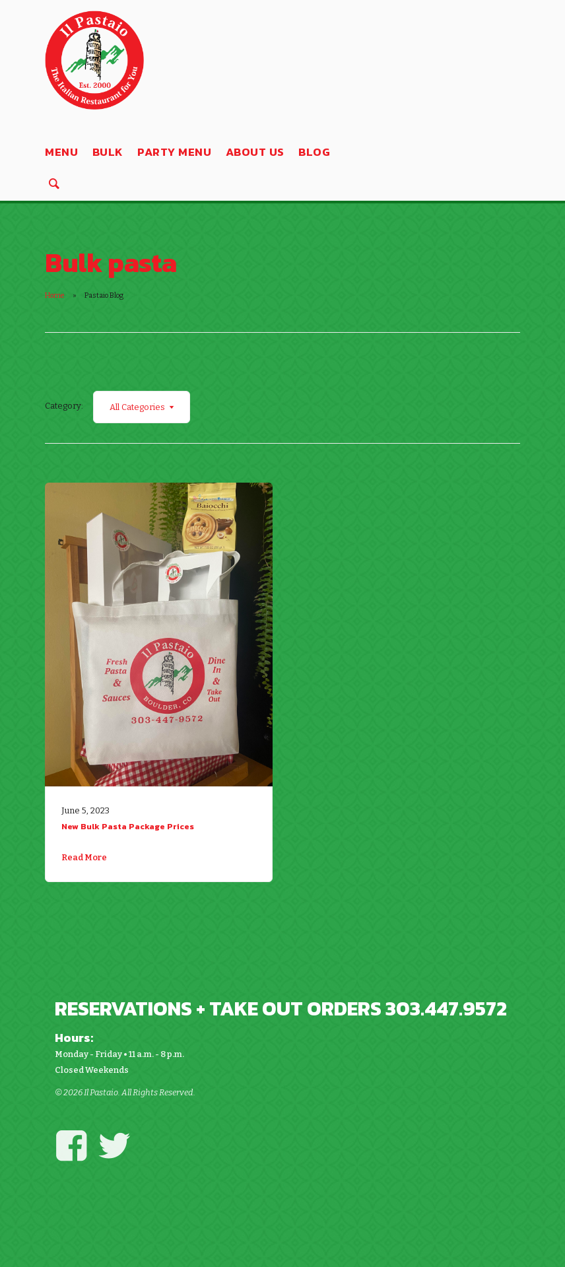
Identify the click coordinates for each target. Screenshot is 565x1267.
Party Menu (174, 151)
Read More (84, 857)
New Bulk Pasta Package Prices (127, 826)
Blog (314, 151)
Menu (61, 151)
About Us (255, 151)
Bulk (107, 151)
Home (55, 295)
